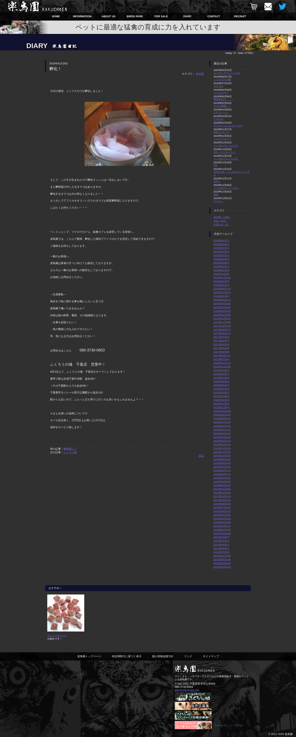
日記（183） (221, 220)
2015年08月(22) (222, 418)
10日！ (217, 181)
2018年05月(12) (222, 299)
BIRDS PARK (135, 16)
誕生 (216, 194)
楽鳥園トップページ (89, 656)
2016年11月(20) (222, 366)
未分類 (200, 73)
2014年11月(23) (222, 452)
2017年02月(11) (222, 355)
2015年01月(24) (222, 444)
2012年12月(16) (222, 533)
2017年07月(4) (221, 337)
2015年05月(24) (222, 429)
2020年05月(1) (221, 240)
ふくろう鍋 (70, 452)
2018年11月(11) (222, 277)
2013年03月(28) (222, 522)
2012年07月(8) (221, 552)
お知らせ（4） (222, 224)
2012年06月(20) (222, 555)
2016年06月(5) (221, 381)
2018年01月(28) (222, 314)
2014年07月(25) (222, 466)
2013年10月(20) (222, 496)
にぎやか (218, 119)
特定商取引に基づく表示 (126, 656)
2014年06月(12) (222, 470)
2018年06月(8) (221, 296)
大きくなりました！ (225, 152)
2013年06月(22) (222, 511)
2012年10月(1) (221, 540)
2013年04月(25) (222, 518)
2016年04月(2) (221, 388)
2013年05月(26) (222, 514)
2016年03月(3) (221, 392)
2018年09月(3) (221, 285)
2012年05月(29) (222, 559)
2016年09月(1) (221, 374)
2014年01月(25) (222, 489)
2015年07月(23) (222, 422)
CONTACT (213, 16)
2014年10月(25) (222, 455)
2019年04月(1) (221, 259)
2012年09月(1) (221, 544)
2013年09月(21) (222, 500)
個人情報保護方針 (162, 656)
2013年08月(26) (222, 503)
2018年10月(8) (221, 281)
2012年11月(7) (221, 537)
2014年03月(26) (222, 481)
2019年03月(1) (221, 262)
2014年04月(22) (222, 477)
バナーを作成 (235, 725)
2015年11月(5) (221, 407)
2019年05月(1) (221, 255)
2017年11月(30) (222, 322)
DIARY (187, 16)
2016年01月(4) (221, 400)
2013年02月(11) (222, 526)
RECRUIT (240, 16)
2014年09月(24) (222, 459)
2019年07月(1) (221, 248)
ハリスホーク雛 (222, 79)
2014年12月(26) (222, 448)
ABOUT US (109, 16)
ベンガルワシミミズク (226, 145)
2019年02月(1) (221, 266)
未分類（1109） (222, 217)
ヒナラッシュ (221, 112)
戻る (201, 455)
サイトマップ (211, 656)
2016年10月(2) (221, 370)
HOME (56, 16)
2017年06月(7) (221, 340)
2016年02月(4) (221, 396)
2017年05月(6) (221, 344)
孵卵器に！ (70, 448)
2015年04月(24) (222, 433)
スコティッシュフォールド (228, 125)
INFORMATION (82, 16)
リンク (188, 656)
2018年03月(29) (222, 307)
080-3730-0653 (184, 686)
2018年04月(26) (222, 303)
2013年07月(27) (222, 507)
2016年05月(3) (221, 385)
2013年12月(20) (222, 492)
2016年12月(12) (222, 363)
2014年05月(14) (222, 474)
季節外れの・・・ (223, 99)
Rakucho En (221, 725)
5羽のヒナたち (222, 132)
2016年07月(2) (221, 377)
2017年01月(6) (221, 359)
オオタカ (218, 86)
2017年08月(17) (222, 333)
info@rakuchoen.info (187, 690)
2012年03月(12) (222, 566)
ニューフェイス (222, 138)
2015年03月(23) (222, 437)
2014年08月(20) (222, 463)
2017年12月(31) (222, 318)
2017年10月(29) (222, 325)
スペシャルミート (57, 635)
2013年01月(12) (222, 529)
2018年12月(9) (221, 273)
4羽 (215, 165)
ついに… (218, 201)
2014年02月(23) (222, 485)
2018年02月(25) (222, 311)
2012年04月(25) (222, 563)
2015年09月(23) (222, 414)
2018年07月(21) (222, 292)
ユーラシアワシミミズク (227, 73)
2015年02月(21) (222, 440)
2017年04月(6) (221, 348)
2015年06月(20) (222, 426)
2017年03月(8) (221, 351)
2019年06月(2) (221, 251)
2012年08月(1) (221, 548)
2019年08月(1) (221, 244)
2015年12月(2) (221, 403)
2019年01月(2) (221, 270)
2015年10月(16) (222, 411)
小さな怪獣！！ (222, 105)
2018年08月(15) (222, 288)
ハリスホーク (221, 92)
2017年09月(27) (222, 329)
